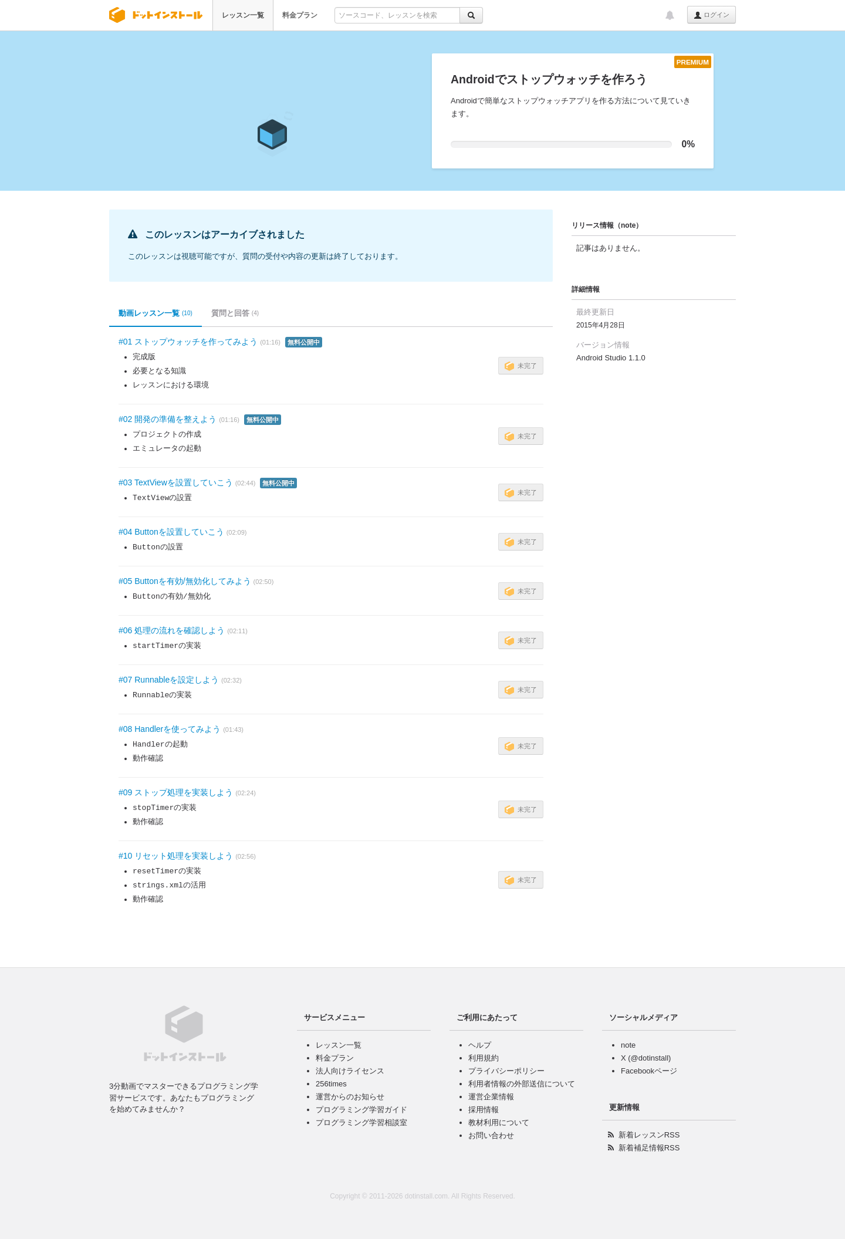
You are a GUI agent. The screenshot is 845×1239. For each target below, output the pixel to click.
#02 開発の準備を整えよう (168, 419)
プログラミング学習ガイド (361, 1109)
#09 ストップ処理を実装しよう (176, 792)
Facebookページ (649, 1070)
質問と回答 (235, 313)
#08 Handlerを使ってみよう (170, 729)
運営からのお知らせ (350, 1096)
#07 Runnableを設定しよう (169, 679)
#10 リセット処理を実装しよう (176, 855)
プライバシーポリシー (506, 1070)
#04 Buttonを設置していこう (171, 531)
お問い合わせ (491, 1135)
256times (331, 1083)
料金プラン (299, 15)
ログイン (711, 15)
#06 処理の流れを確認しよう (172, 630)
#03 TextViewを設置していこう (176, 482)
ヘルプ (479, 1045)
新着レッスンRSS (649, 1134)
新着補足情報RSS (649, 1147)
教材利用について (498, 1122)
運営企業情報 (491, 1096)
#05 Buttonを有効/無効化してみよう (185, 581)
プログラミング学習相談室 (361, 1122)
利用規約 (483, 1058)
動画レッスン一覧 (155, 313)
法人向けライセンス (350, 1070)
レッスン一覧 (243, 15)
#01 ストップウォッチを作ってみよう (188, 341)
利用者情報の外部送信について (521, 1083)
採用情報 (483, 1109)
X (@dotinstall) (646, 1058)
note (628, 1045)
